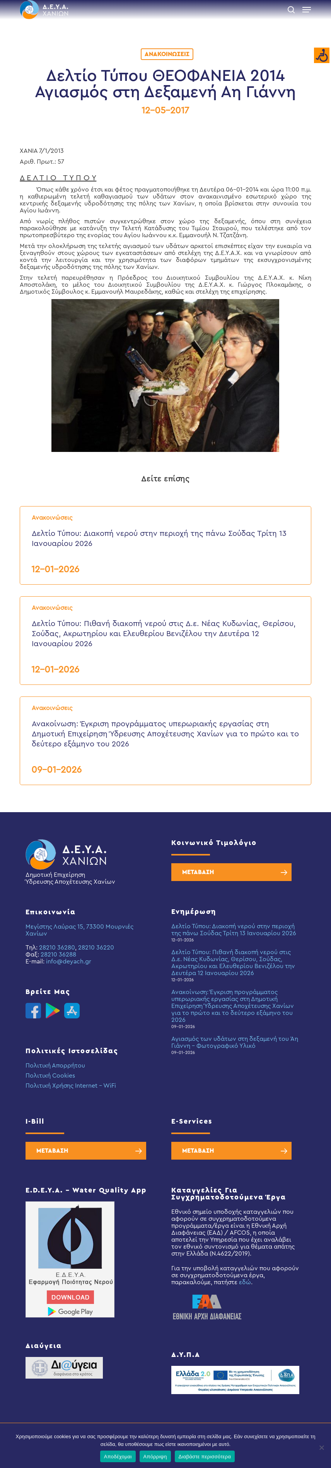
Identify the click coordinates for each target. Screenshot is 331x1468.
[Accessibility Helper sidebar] (321, 55)
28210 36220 (96, 947)
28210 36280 (57, 947)
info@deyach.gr (68, 961)
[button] (306, 10)
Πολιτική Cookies (50, 1076)
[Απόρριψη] (321, 1447)
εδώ (245, 1282)
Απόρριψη (155, 1456)
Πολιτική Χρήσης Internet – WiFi (71, 1086)
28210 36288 (58, 954)
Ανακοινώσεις (167, 54)
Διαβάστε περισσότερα (205, 1456)
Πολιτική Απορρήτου (55, 1066)
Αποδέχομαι (118, 1456)
